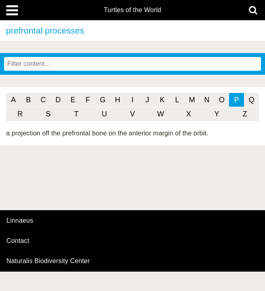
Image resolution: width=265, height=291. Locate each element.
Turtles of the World (132, 10)
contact (17, 240)
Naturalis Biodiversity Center (48, 261)
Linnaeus (19, 220)
